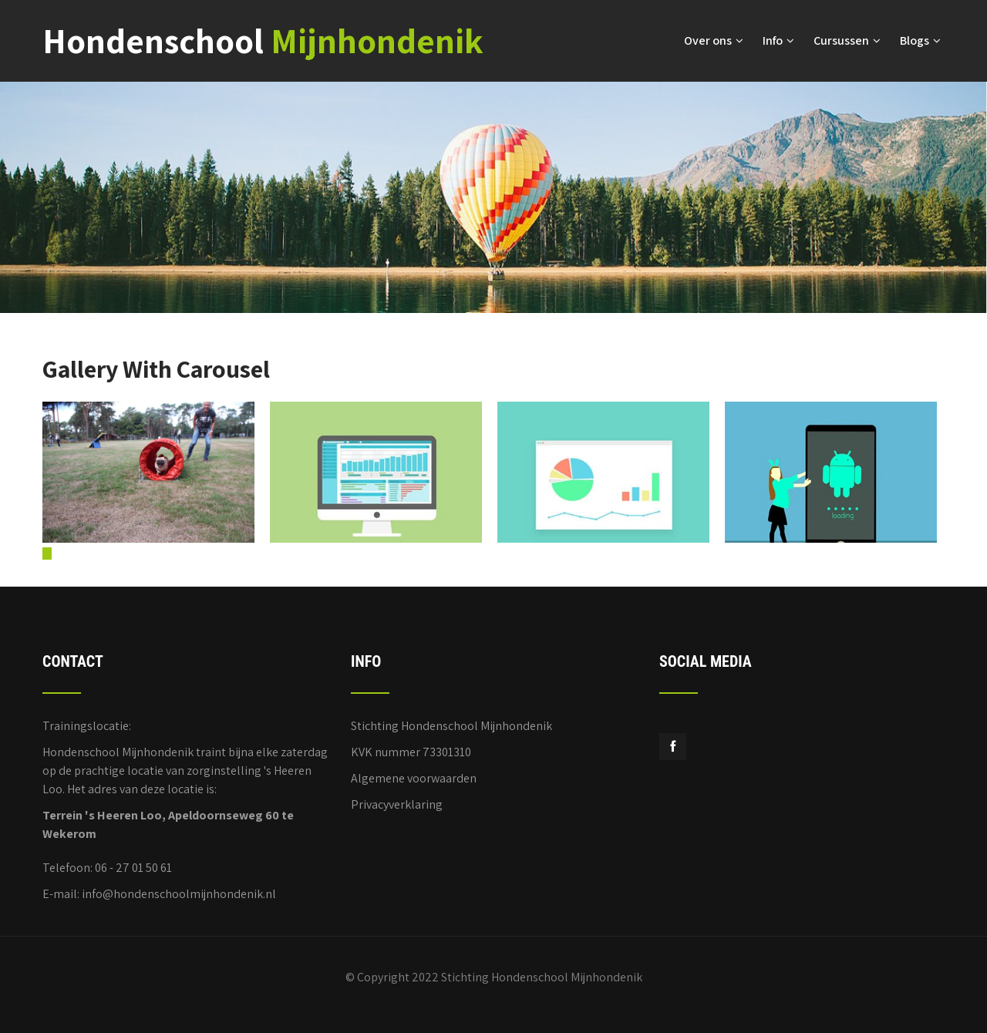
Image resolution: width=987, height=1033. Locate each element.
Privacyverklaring (397, 804)
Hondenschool (262, 40)
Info (778, 40)
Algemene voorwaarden (414, 778)
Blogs (920, 40)
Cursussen (847, 40)
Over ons (713, 40)
